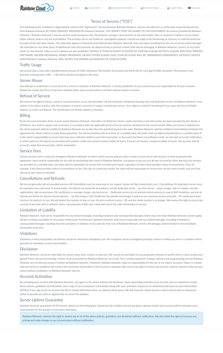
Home (74, 8)
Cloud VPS (92, 8)
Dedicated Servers (120, 8)
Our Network (150, 8)
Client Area (174, 8)
